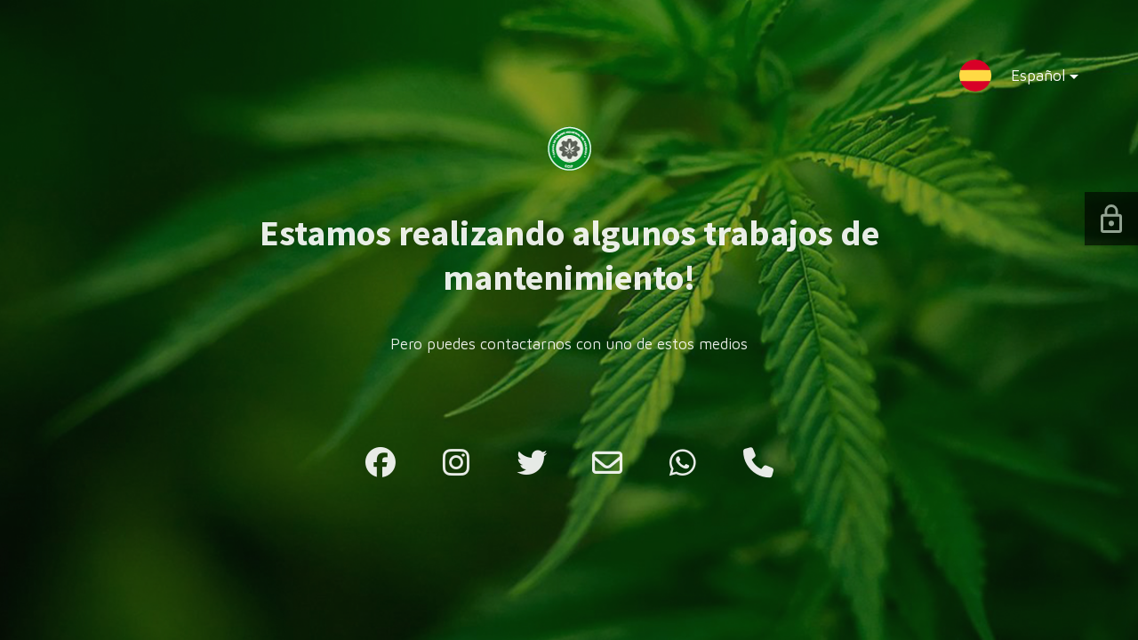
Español (1030, 79)
